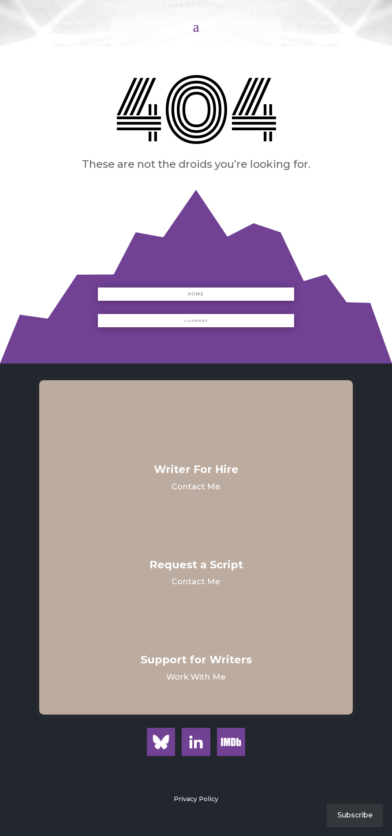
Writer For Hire (196, 469)
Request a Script (196, 564)
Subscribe (355, 815)
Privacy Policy (196, 799)
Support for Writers (196, 659)
